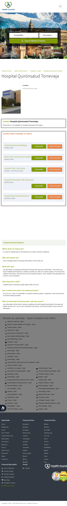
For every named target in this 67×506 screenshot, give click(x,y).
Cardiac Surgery (8, 471)
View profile (39, 146)
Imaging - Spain (11, 391)
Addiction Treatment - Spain (14, 322)
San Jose (46, 436)
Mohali (46, 450)
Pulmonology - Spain (12, 359)
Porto (45, 456)
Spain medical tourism (20, 71)
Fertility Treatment (9, 477)
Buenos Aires (27, 433)
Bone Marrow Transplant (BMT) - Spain (17, 371)
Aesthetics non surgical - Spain (15, 368)
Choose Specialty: (15, 31)
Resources (5, 444)
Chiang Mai (26, 439)
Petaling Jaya (48, 433)
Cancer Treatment (9, 468)
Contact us (5, 459)
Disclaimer (5, 453)
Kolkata (25, 450)
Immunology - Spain (43, 391)
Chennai (25, 436)
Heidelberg (47, 447)
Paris (45, 462)
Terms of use (5, 450)
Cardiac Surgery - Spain (13, 327)
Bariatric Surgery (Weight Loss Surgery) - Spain (20, 324)
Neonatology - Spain (12, 351)
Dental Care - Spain (12, 330)
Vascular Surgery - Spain (13, 365)
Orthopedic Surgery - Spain (45, 400)
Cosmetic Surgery (9, 474)
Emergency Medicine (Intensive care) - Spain (19, 380)
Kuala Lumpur (27, 453)
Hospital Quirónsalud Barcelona (16, 196)
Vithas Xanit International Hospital (17, 157)
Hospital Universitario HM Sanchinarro (19, 180)
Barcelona (26, 430)
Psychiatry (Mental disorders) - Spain (48, 403)
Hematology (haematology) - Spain (47, 389)
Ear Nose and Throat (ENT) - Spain (16, 333)
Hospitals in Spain (35, 71)
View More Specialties (8, 486)
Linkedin (26, 468)
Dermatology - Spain (12, 377)
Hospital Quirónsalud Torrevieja (53, 71)
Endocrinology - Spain (43, 380)
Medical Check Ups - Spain (45, 394)
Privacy (4, 447)
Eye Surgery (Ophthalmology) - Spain (17, 336)
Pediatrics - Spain (11, 403)
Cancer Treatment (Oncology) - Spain (48, 371)
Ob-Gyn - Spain (11, 400)
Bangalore (26, 424)
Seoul (46, 439)
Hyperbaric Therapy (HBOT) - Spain (16, 345)
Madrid (25, 456)
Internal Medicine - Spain (13, 394)
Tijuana (46, 444)
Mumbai (46, 427)
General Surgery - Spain (44, 386)
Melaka (46, 424)
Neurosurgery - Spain (12, 354)
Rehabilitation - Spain (12, 406)
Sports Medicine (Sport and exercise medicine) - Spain (22, 362)
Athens (46, 453)
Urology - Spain (42, 409)
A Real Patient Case (7, 436)
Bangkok (25, 427)
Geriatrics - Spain (11, 342)
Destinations (5, 439)
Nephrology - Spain (12, 397)
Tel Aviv (46, 441)
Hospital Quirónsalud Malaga (15, 145)
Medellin (25, 462)
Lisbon (46, 459)
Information (5, 441)
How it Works (5, 433)
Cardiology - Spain (11, 374)
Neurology (7, 480)
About (3, 456)
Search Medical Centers (35, 41)
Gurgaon (25, 441)
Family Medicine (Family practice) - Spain (18, 383)
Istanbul (25, 444)
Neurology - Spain (42, 397)
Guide (3, 430)
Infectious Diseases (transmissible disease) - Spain (21, 348)
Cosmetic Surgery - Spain (45, 374)
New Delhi (47, 430)
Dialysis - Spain (42, 377)
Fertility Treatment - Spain (45, 383)
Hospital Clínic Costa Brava (14, 168)
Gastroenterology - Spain (13, 339)
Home (3, 424)
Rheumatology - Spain (44, 406)
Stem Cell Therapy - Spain (14, 409)
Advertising (5, 427)
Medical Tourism (7, 71)
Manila (25, 459)
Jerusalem (26, 447)
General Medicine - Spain (13, 386)
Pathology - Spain (11, 357)
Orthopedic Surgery (9, 483)
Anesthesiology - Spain (44, 368)
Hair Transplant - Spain (13, 389)
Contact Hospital (54, 146)
